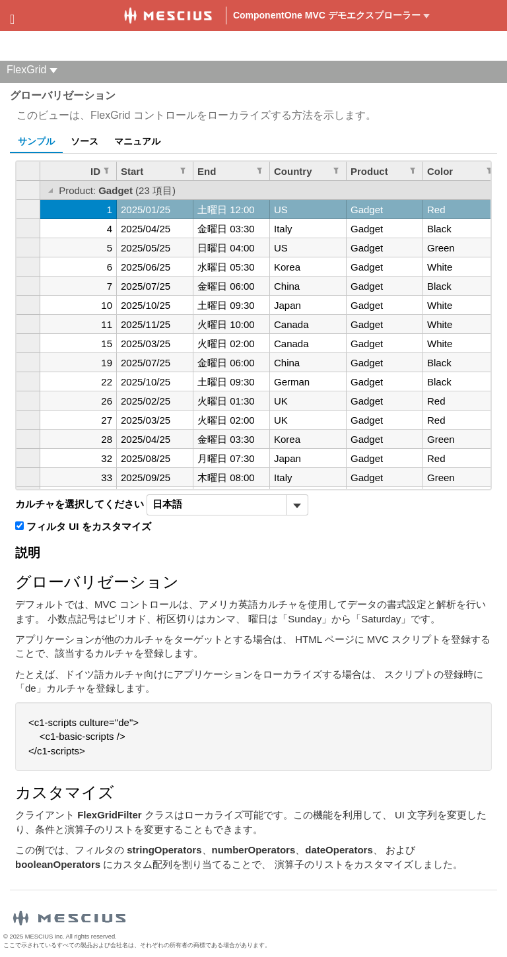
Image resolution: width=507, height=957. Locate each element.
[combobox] (216, 505)
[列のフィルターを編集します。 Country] (336, 170)
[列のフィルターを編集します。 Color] (489, 170)
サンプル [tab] (36, 141)
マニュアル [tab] (137, 141)
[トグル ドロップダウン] (297, 505)
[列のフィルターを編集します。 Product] (413, 170)
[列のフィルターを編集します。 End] (259, 170)
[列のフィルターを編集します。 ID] (106, 170)
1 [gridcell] (109, 209)
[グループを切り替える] (50, 191)
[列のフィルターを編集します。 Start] (183, 170)
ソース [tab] (84, 141)
